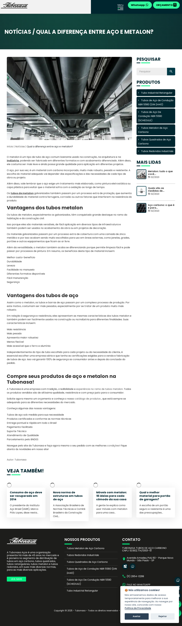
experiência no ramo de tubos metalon (99, 389)
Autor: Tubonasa (16, 459)
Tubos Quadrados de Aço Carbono (87, 562)
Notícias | (21, 146)
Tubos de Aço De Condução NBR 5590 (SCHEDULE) (89, 582)
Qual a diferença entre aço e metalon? (50, 146)
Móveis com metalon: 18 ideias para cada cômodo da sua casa (111, 495)
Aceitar (136, 616)
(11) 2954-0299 (135, 576)
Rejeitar (163, 616)
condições (113, 445)
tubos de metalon (22, 193)
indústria (13, 160)
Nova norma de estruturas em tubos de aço (68, 495)
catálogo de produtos (88, 398)
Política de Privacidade (138, 608)
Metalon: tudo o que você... (160, 173)
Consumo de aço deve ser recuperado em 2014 (26, 495)
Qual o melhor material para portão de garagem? (154, 495)
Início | (11, 146)
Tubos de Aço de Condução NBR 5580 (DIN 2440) (92, 571)
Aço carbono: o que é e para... (161, 206)
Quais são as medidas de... (156, 189)
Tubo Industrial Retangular (82, 590)
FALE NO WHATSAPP (138, 584)
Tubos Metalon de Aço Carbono (85, 548)
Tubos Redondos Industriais (83, 555)
